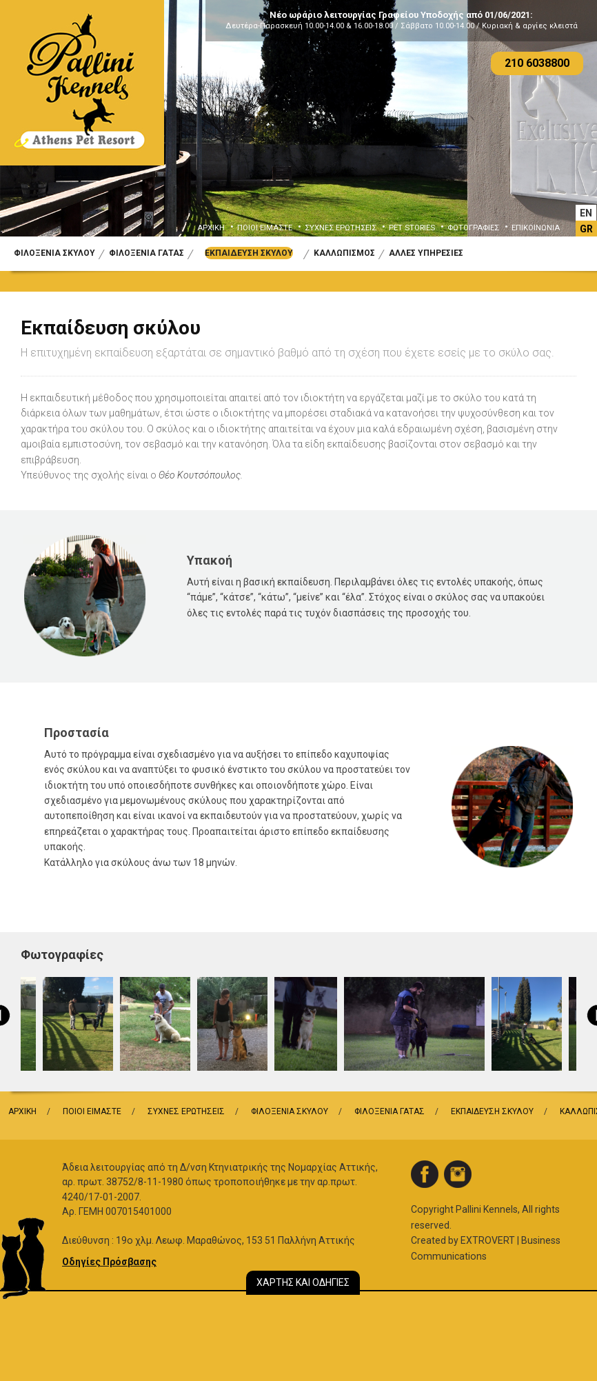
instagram (458, 1174)
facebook (424, 1174)
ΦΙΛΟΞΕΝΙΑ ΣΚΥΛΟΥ (54, 253)
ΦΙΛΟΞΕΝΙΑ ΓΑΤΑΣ (146, 253)
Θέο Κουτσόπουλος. (201, 475)
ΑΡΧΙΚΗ (211, 227)
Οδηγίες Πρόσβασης (109, 1261)
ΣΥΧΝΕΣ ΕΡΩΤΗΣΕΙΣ (340, 227)
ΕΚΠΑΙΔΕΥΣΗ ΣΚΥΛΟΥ (249, 253)
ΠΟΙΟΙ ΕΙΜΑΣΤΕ (264, 227)
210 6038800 (537, 63)
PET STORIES (412, 227)
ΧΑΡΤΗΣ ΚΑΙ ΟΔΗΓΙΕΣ (303, 1282)
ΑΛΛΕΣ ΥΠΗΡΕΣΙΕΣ (426, 253)
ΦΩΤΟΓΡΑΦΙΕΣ (473, 227)
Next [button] (567, 129)
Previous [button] (30, 129)
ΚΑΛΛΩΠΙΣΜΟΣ (344, 253)
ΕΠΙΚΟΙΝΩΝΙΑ (536, 227)
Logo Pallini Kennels (82, 82)
